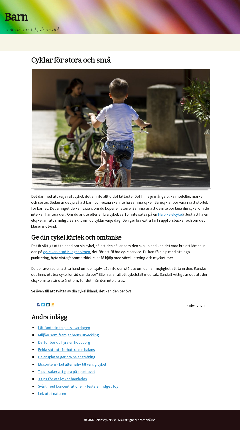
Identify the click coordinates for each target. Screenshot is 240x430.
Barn (16, 17)
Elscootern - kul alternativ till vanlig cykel (72, 364)
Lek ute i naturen (52, 393)
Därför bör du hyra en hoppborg (64, 342)
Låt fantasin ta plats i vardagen (64, 327)
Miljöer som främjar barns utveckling (68, 334)
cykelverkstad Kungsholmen (66, 251)
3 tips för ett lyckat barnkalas (62, 378)
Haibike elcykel (170, 214)
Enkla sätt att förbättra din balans (66, 349)
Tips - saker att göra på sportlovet (66, 371)
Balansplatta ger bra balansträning (66, 356)
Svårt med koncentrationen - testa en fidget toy (78, 386)
